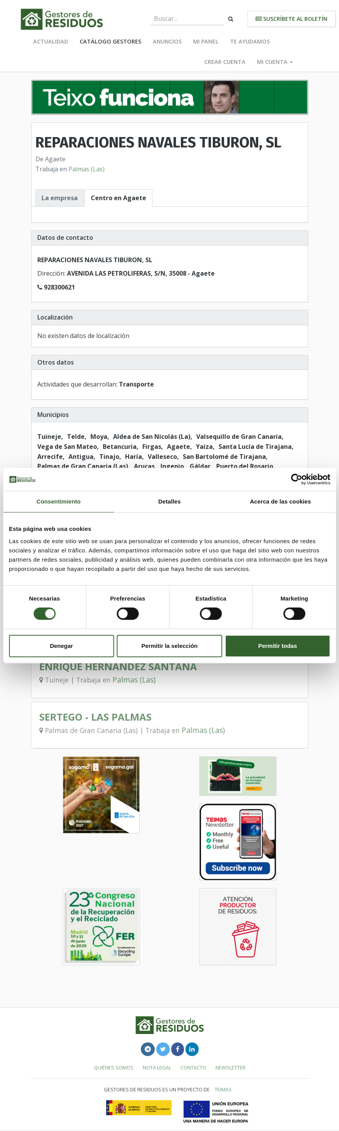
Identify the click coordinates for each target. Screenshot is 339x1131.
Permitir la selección (170, 645)
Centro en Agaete (118, 198)
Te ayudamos (250, 41)
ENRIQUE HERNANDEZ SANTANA (118, 666)
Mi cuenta (275, 61)
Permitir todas (277, 645)
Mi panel (206, 41)
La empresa (60, 198)
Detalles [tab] (169, 501)
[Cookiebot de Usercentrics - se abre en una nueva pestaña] (296, 479)
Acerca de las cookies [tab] (280, 501)
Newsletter (230, 1067)
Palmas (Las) (86, 169)
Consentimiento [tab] (59, 501)
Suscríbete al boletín (291, 18)
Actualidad (50, 41)
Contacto (193, 1067)
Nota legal (157, 1067)
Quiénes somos (114, 1067)
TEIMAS (223, 1089)
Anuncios (167, 41)
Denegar (61, 645)
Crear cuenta (224, 61)
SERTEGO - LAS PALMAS (95, 717)
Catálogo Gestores (110, 41)
